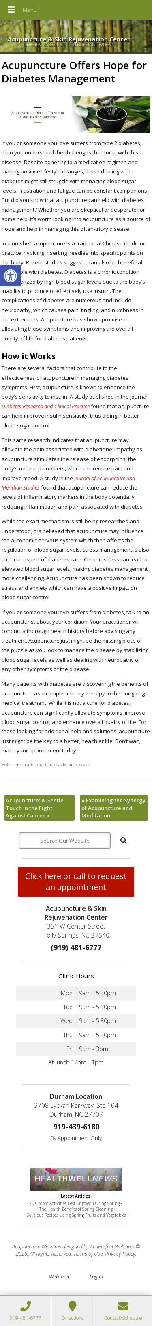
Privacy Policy (120, 1253)
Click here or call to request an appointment (76, 882)
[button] (10, 275)
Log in (96, 1276)
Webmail (59, 1276)
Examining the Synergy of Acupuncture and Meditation (113, 808)
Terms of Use (88, 1253)
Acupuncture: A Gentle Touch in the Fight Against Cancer (35, 808)
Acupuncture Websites (36, 1246)
